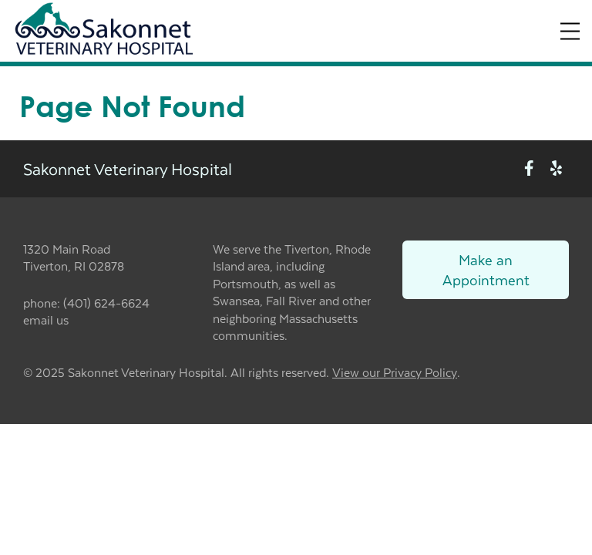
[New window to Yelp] (556, 168)
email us (46, 319)
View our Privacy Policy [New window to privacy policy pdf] (394, 373)
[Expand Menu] (570, 31)
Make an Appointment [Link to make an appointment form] (486, 269)
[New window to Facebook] (529, 168)
